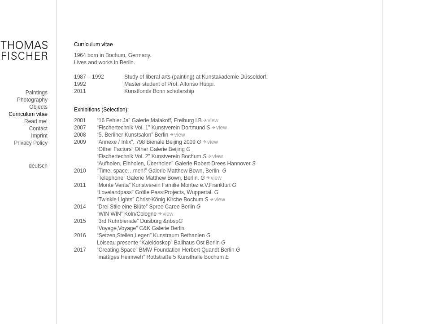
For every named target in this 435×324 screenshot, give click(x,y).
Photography (32, 100)
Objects (38, 107)
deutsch (38, 166)
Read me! (36, 121)
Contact (38, 128)
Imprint (39, 136)
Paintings (37, 92)
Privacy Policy (31, 143)
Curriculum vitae (28, 114)
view (213, 120)
